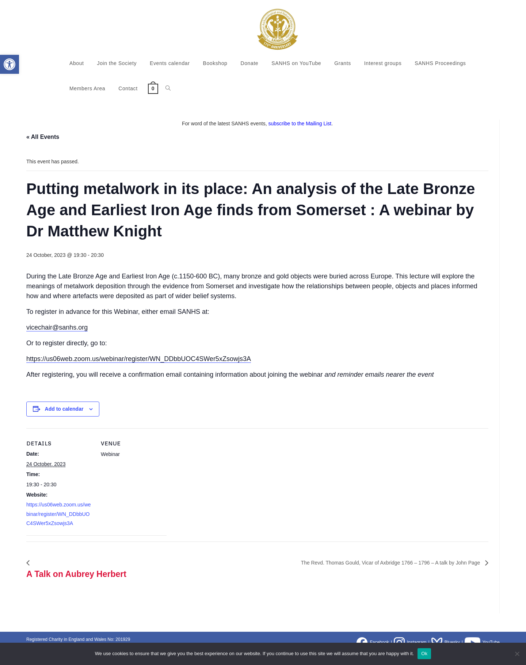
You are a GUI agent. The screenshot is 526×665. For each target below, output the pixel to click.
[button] (9, 64)
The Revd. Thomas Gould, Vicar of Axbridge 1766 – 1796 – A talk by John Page (377, 562)
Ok (424, 653)
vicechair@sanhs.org (57, 327)
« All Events (42, 137)
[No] (517, 653)
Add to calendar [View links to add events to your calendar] (64, 409)
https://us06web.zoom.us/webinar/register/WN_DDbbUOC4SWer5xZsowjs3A (138, 358)
